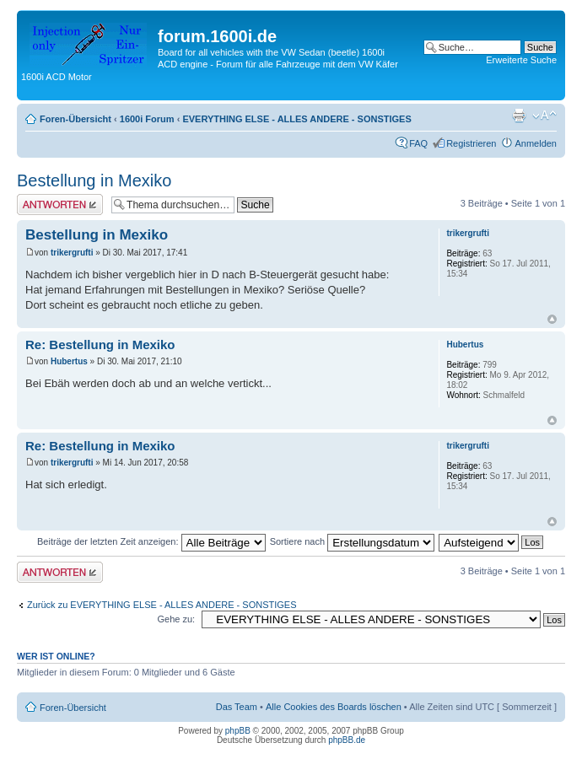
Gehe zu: (176, 619)
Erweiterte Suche (521, 60)
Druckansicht (518, 115)
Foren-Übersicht (75, 119)
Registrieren (471, 143)
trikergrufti (72, 252)
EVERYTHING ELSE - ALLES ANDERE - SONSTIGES (296, 119)
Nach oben (552, 319)
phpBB (238, 730)
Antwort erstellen (60, 204)
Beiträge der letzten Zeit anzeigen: (151, 541)
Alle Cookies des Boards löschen (333, 707)
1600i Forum (147, 119)
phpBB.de (346, 740)
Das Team (236, 707)
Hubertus (69, 361)
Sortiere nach (352, 541)
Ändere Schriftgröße (544, 115)
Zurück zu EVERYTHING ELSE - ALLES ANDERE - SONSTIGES (162, 605)
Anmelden (536, 143)
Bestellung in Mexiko (94, 180)
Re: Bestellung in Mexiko (100, 344)
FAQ (418, 143)
